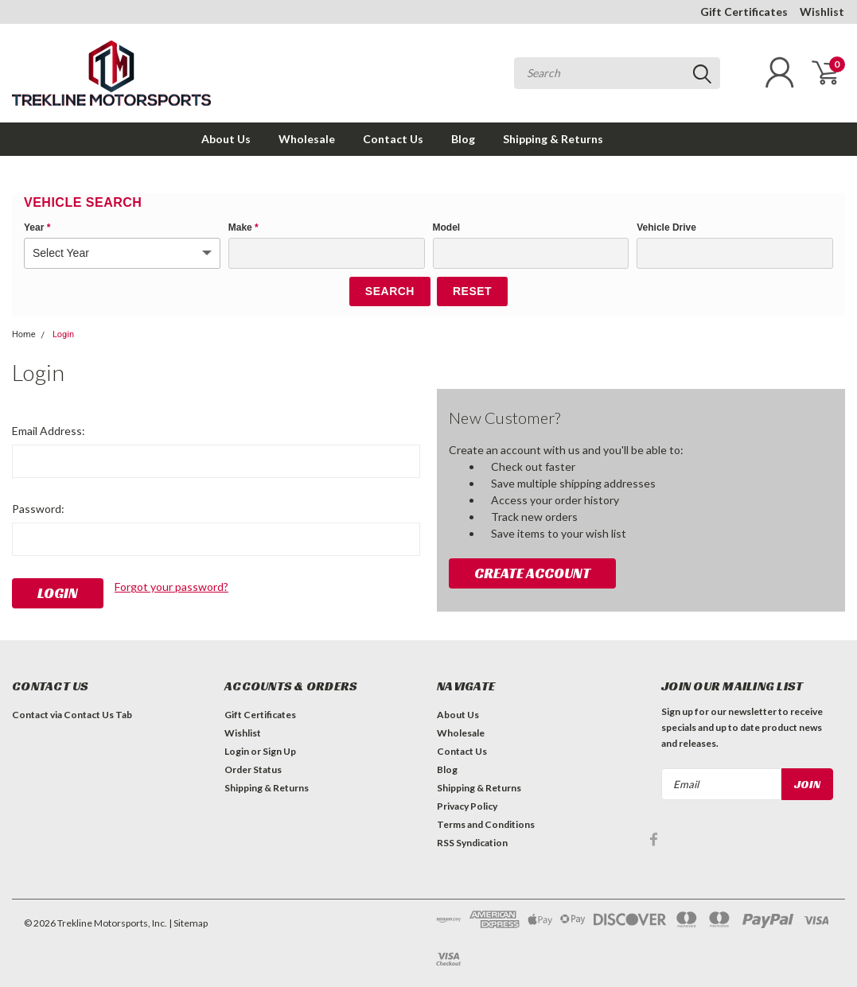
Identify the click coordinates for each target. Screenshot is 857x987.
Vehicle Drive (666, 227)
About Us (226, 139)
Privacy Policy (467, 806)
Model (447, 227)
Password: (38, 508)
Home (24, 334)
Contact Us (393, 139)
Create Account (532, 573)
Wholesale (307, 139)
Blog (463, 139)
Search (390, 291)
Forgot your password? (171, 586)
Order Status (253, 769)
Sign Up (279, 751)
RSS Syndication (472, 843)
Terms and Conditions (486, 824)
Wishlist (822, 11)
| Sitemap (188, 923)
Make (243, 227)
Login (63, 334)
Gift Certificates (744, 11)
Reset (472, 291)
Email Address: (48, 430)
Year (37, 227)
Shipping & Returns (553, 139)
